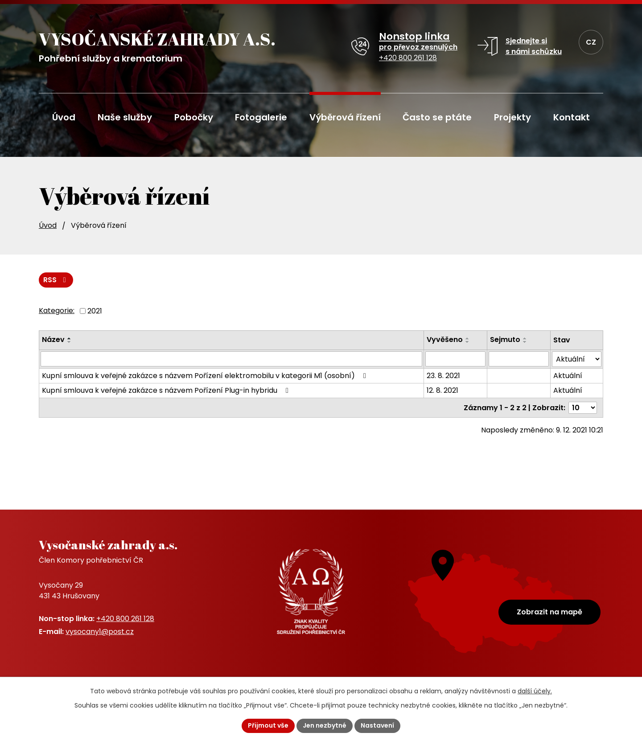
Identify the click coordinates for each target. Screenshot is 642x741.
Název (53, 339)
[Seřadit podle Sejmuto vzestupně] (525, 338)
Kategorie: (56, 310)
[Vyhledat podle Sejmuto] (519, 358)
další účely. (535, 691)
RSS (56, 280)
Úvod (48, 225)
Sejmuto (505, 339)
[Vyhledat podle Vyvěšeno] (455, 358)
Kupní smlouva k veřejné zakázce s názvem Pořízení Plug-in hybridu (167, 390)
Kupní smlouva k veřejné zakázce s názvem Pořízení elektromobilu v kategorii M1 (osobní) (205, 375)
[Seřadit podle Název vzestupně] (69, 338)
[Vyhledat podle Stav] (576, 359)
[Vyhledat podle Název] (231, 358)
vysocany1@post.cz (100, 631)
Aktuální (567, 375)
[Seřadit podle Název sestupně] (69, 342)
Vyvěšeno (445, 339)
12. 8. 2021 (442, 390)
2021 (94, 310)
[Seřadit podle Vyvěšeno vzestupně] (468, 338)
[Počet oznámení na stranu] (582, 408)
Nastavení (377, 725)
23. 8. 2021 (443, 375)
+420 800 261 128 (125, 618)
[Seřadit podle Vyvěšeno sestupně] (468, 342)
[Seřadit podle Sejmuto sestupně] (525, 342)
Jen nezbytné (324, 725)
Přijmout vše (268, 725)
